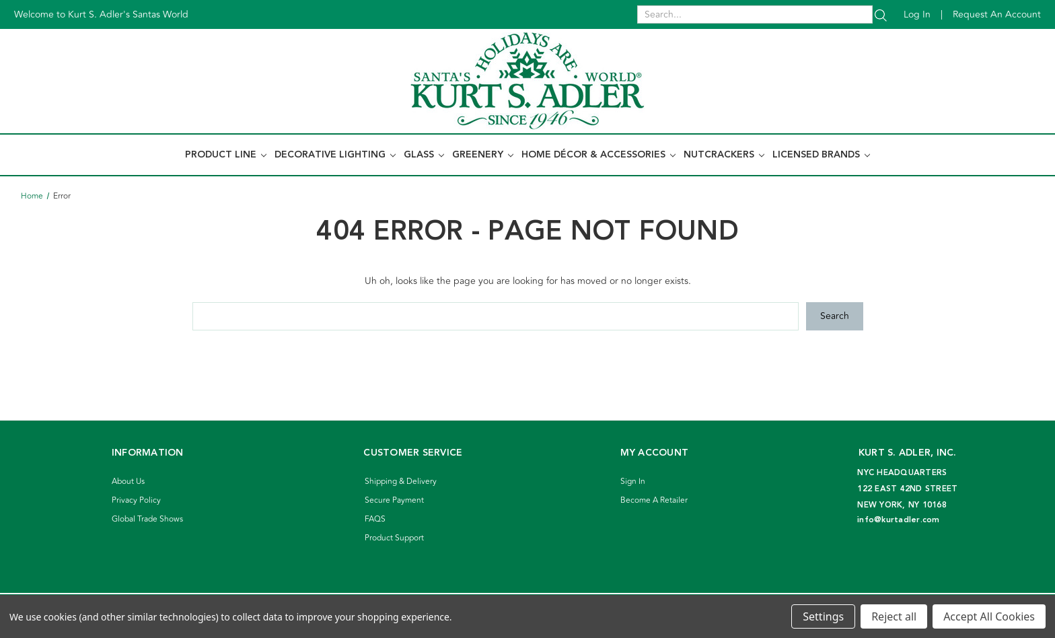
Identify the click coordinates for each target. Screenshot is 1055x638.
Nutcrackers (724, 154)
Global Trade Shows (147, 519)
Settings (823, 616)
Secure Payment (394, 500)
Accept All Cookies (989, 616)
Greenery (482, 154)
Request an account (997, 14)
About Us (128, 481)
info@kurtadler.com (898, 519)
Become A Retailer (654, 500)
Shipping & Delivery (401, 481)
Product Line (225, 154)
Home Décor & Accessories (598, 154)
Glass (424, 154)
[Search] (881, 14)
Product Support (394, 538)
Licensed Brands (821, 154)
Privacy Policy (136, 500)
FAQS (375, 519)
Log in (917, 14)
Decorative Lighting (335, 154)
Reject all (893, 616)
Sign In (632, 481)
